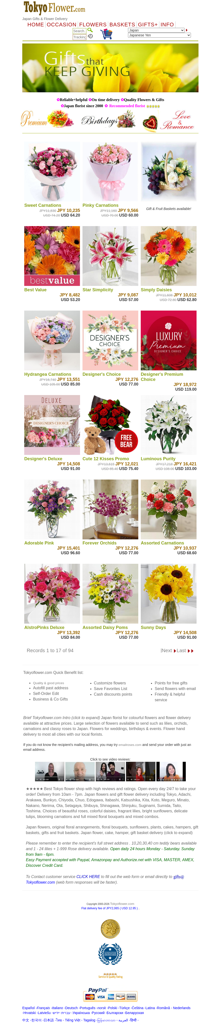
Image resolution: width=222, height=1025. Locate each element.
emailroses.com (129, 745)
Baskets (122, 25)
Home (35, 25)
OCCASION (62, 25)
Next (169, 650)
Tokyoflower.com (122, 904)
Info (167, 25)
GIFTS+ (148, 25)
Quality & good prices (48, 683)
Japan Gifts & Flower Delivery (44, 19)
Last (185, 650)
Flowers (93, 25)
